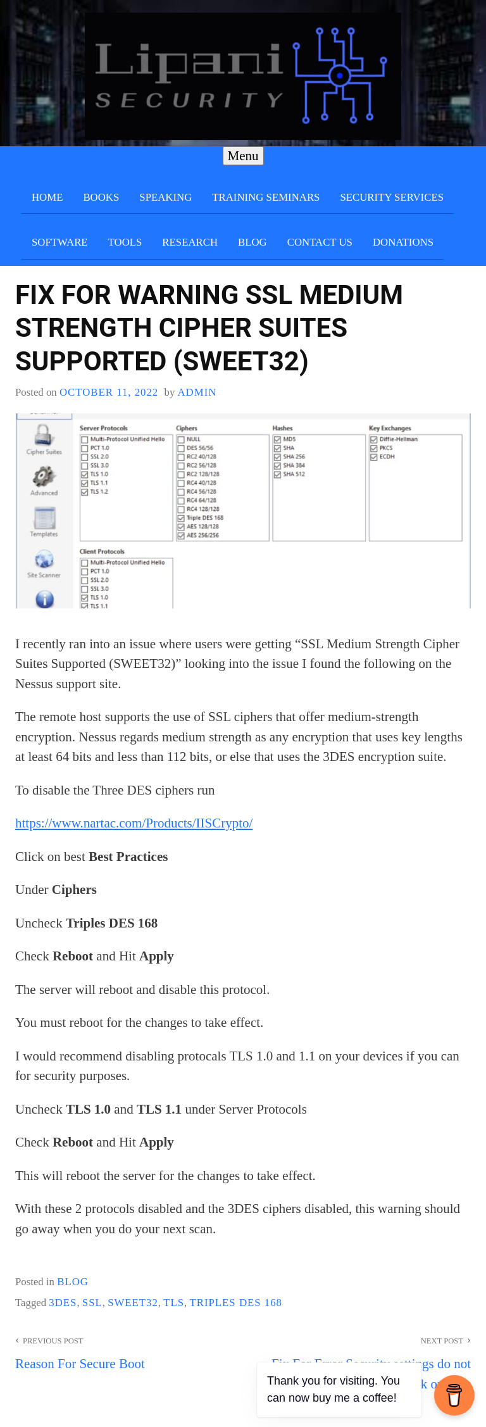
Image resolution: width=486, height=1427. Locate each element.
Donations (403, 242)
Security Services (392, 197)
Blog (252, 242)
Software (60, 242)
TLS (173, 1303)
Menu (243, 155)
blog (73, 1282)
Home (47, 197)
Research (190, 242)
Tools (125, 242)
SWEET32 (133, 1303)
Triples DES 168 (235, 1303)
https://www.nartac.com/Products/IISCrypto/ (133, 823)
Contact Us (319, 242)
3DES (63, 1303)
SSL (92, 1303)
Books (101, 197)
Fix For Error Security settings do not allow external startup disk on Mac (357, 1361)
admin (196, 392)
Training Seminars (266, 197)
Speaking (165, 197)
